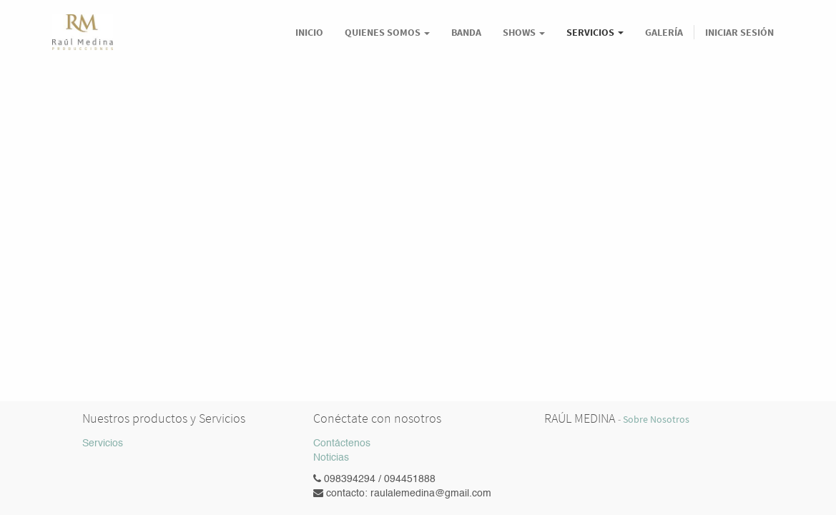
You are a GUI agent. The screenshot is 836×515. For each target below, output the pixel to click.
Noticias (331, 458)
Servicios (102, 443)
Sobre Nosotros (656, 419)
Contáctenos (341, 443)
